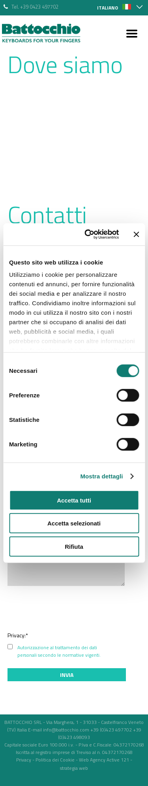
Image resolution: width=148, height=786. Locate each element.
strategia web (74, 768)
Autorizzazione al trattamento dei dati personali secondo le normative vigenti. (59, 651)
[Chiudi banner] (136, 234)
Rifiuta (74, 546)
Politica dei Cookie (55, 759)
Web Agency (92, 759)
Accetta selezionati (74, 523)
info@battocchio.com (66, 729)
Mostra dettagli (101, 476)
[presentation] (81, 608)
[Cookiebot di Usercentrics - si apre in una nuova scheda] (88, 234)
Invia (66, 675)
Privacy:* (17, 635)
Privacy (23, 759)
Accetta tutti (74, 500)
